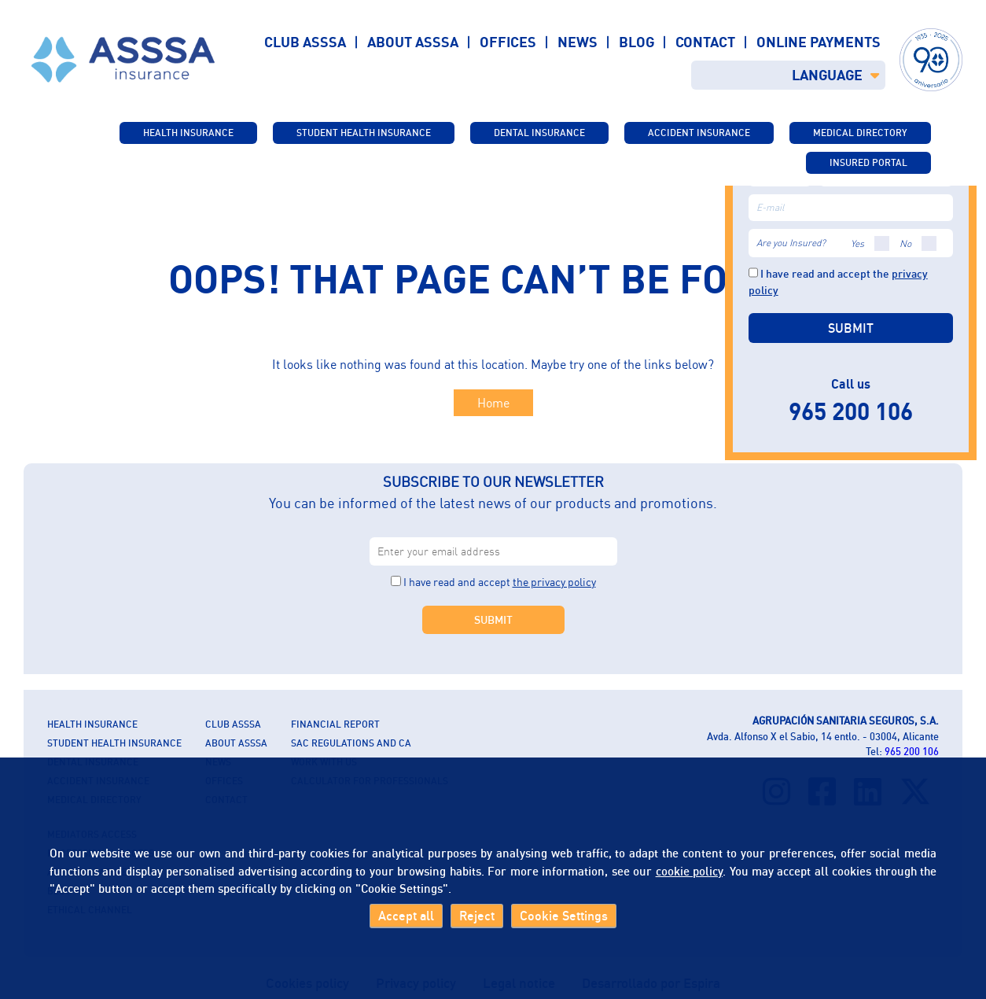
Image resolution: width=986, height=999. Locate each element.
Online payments (818, 41)
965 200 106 (912, 751)
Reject (477, 915)
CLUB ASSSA (233, 724)
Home (493, 403)
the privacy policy (554, 581)
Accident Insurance (699, 132)
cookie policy (689, 871)
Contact (705, 41)
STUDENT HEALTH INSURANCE (363, 132)
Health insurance (188, 132)
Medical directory (860, 132)
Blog (636, 41)
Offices (508, 41)
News (577, 41)
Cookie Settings (564, 915)
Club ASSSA (305, 41)
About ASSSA (412, 41)
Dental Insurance (539, 132)
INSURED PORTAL (868, 162)
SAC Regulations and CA (351, 743)
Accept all (406, 915)
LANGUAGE (835, 74)
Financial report (335, 724)
